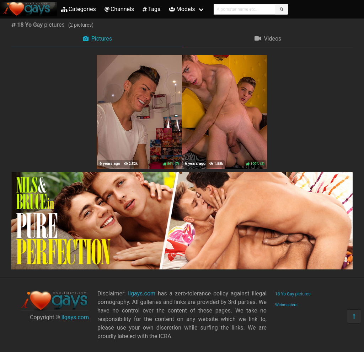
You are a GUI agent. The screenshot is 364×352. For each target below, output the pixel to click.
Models (182, 9)
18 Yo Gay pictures (292, 293)
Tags (151, 9)
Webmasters (286, 305)
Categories (78, 9)
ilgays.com (75, 317)
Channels (119, 9)
